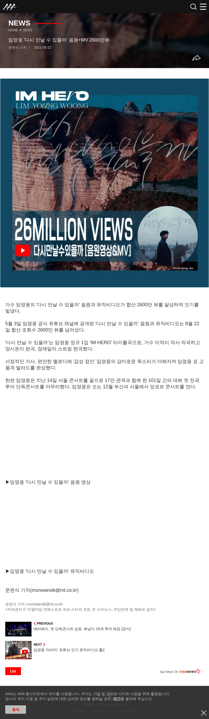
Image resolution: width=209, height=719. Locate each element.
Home (13, 30)
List (13, 671)
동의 (15, 709)
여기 (117, 699)
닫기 (203, 713)
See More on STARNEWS (182, 671)
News (28, 30)
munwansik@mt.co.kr (45, 604)
